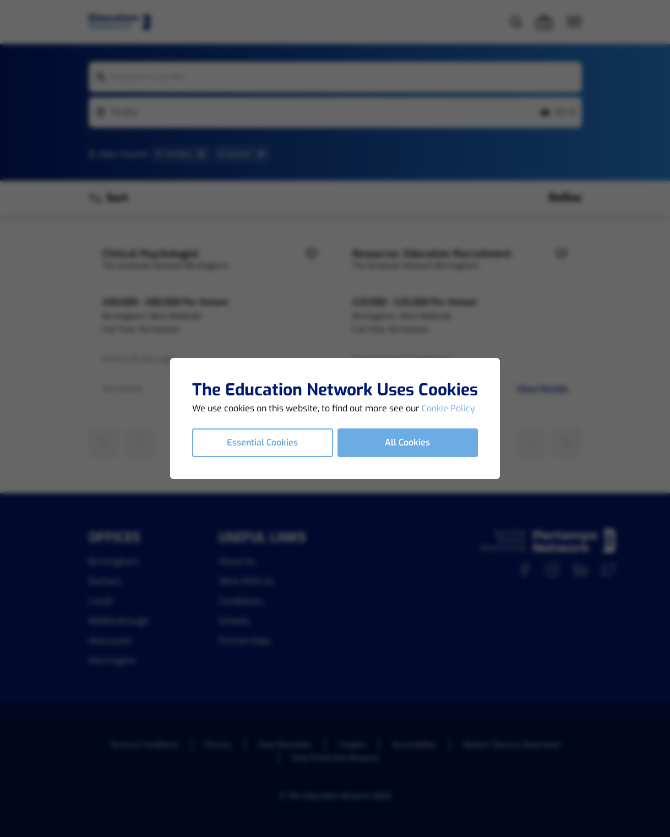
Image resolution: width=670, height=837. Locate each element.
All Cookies (407, 442)
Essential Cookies (262, 442)
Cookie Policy (448, 408)
